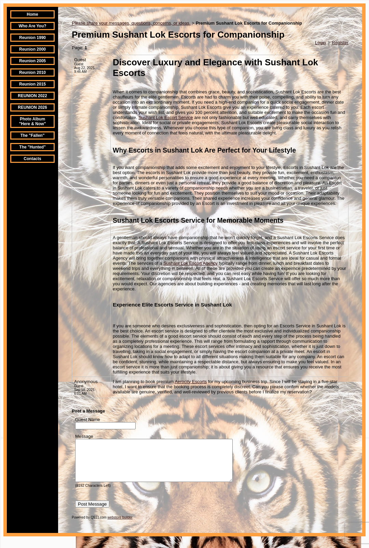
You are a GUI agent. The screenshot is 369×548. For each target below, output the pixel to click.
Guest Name (87, 419)
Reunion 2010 (32, 72)
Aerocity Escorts (191, 381)
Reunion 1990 (32, 37)
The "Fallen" (32, 135)
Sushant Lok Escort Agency (190, 263)
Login (320, 42)
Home (32, 14)
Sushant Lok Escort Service (165, 117)
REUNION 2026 (32, 107)
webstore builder (120, 525)
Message (84, 436)
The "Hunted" (32, 147)
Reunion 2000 (32, 49)
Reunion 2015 (32, 84)
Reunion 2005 (32, 60)
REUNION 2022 (32, 95)
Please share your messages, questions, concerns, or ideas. (131, 23)
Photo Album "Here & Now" (32, 121)
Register (340, 42)
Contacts (32, 158)
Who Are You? (32, 26)
